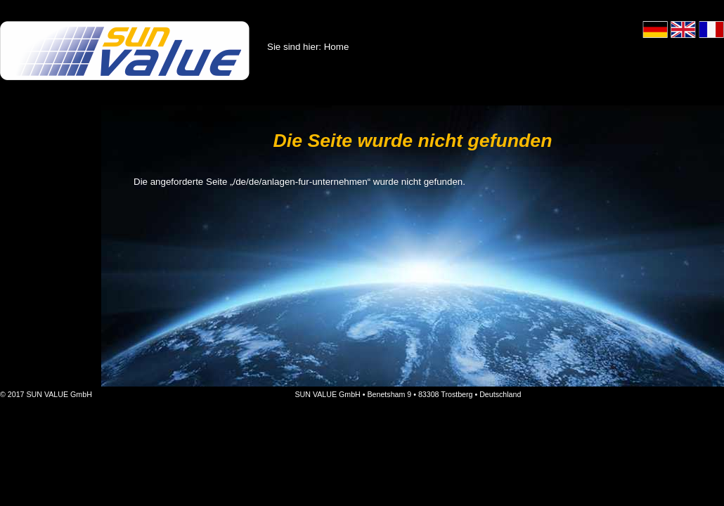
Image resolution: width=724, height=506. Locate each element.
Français (711, 29)
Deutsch (655, 29)
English (683, 29)
